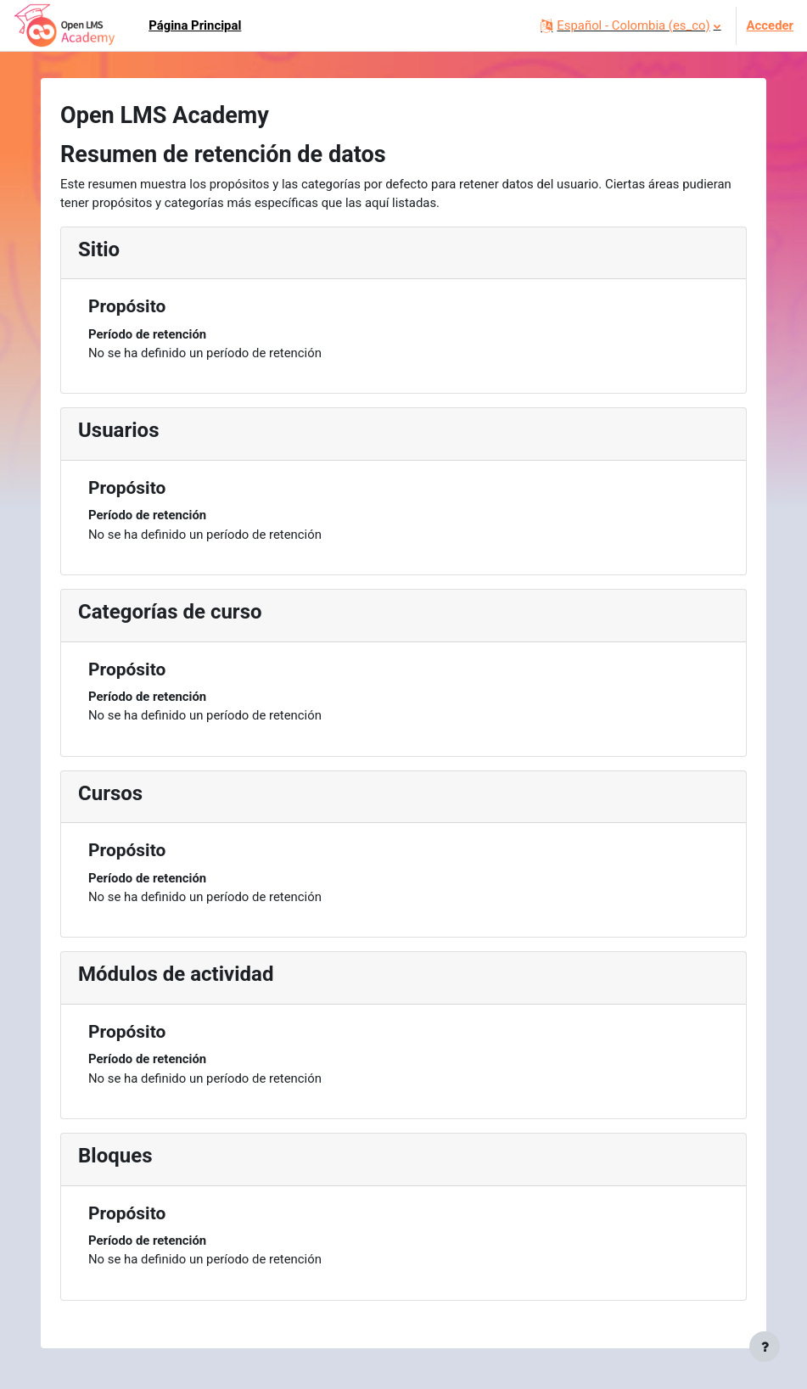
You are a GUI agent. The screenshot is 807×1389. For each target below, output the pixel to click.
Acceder (770, 25)
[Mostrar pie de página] (764, 1346)
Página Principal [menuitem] (195, 25)
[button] (630, 25)
